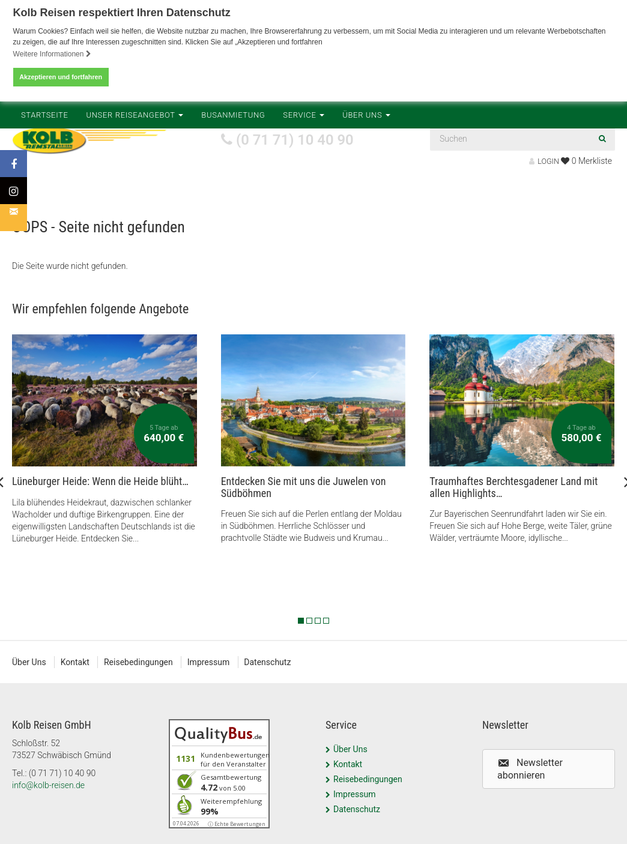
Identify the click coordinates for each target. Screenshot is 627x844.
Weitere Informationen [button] (52, 54)
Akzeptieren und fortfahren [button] (60, 76)
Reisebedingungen (139, 662)
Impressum (209, 662)
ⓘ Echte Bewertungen (236, 824)
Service (303, 192)
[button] (548, 769)
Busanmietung (233, 192)
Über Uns (366, 192)
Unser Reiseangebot (135, 192)
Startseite (44, 192)
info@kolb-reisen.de (48, 785)
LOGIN (544, 161)
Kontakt (75, 662)
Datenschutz (268, 662)
